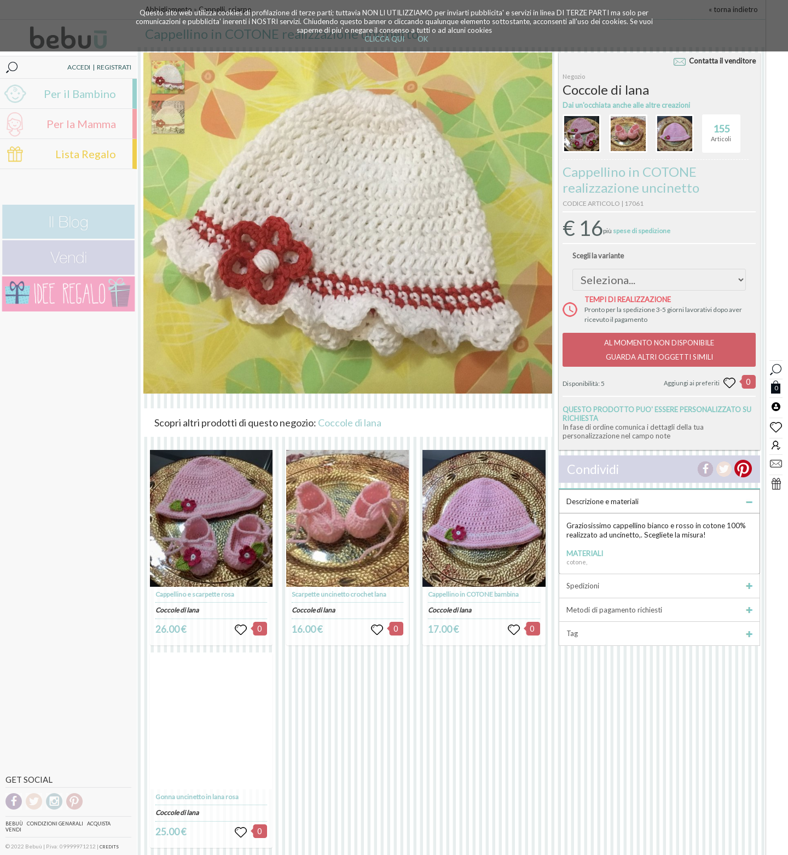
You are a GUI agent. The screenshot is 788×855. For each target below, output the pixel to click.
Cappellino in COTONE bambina (473, 594)
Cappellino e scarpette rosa (194, 594)
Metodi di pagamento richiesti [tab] (659, 609)
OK (423, 38)
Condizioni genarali (55, 824)
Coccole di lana (349, 423)
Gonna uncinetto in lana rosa (197, 797)
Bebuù (14, 824)
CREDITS (109, 847)
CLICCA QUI (384, 38)
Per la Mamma (81, 123)
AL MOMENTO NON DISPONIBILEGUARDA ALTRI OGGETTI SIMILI (659, 349)
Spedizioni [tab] (659, 585)
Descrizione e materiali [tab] (659, 501)
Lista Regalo (85, 153)
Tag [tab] (659, 633)
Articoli (721, 128)
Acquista (99, 824)
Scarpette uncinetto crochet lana (339, 594)
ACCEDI (78, 67)
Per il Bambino (80, 93)
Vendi (13, 830)
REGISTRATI (114, 67)
